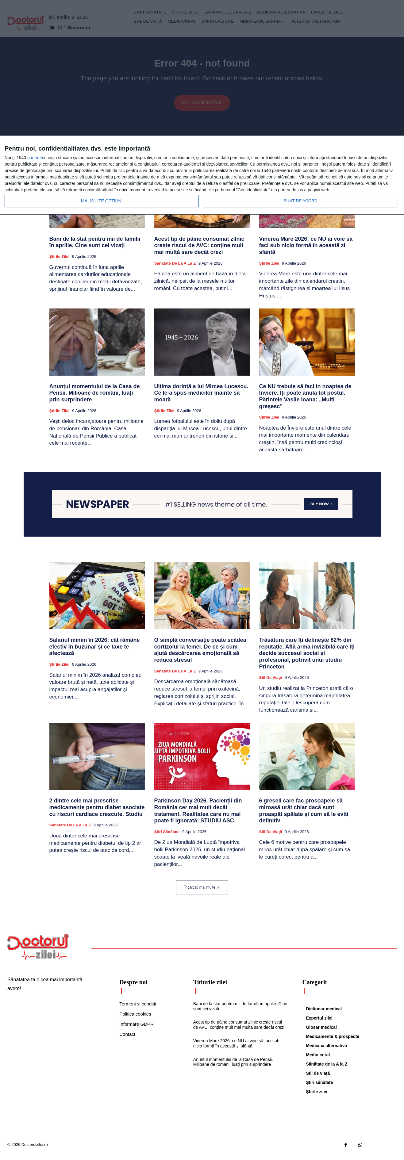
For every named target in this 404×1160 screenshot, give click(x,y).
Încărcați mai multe (202, 892)
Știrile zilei (59, 260)
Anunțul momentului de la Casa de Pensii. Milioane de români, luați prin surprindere (94, 397)
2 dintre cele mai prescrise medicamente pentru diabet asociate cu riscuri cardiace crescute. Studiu (97, 811)
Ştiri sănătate (167, 836)
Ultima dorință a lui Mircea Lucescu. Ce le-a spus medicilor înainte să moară (201, 397)
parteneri (35, 157)
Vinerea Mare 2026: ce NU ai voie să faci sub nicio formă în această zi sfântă (306, 249)
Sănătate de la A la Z (175, 267)
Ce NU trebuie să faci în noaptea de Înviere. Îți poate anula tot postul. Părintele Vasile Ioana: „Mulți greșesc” (305, 401)
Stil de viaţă (270, 682)
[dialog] (202, 175)
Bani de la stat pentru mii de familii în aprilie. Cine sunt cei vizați (94, 246)
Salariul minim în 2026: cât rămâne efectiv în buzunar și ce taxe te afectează (94, 650)
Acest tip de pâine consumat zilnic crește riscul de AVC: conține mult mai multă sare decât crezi (199, 249)
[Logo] (38, 951)
